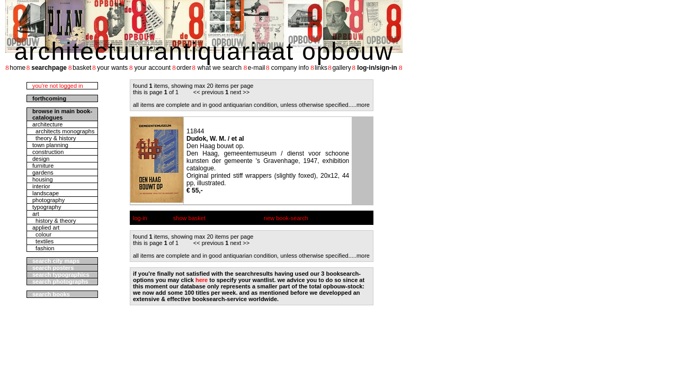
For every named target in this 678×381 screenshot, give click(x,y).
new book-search (286, 218)
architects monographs (63, 131)
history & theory (54, 220)
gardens (42, 172)
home (17, 67)
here (201, 280)
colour (41, 234)
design (40, 159)
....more (360, 105)
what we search (220, 67)
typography (46, 207)
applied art (45, 227)
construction (48, 152)
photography (48, 200)
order (183, 67)
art (35, 214)
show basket (189, 218)
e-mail (256, 67)
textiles (42, 241)
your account (152, 67)
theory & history (54, 138)
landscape (45, 193)
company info (290, 67)
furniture (42, 165)
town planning (50, 145)
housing (42, 179)
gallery (341, 67)
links (321, 67)
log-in (140, 218)
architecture (47, 124)
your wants (112, 67)
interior (41, 186)
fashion (43, 248)
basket (82, 67)
